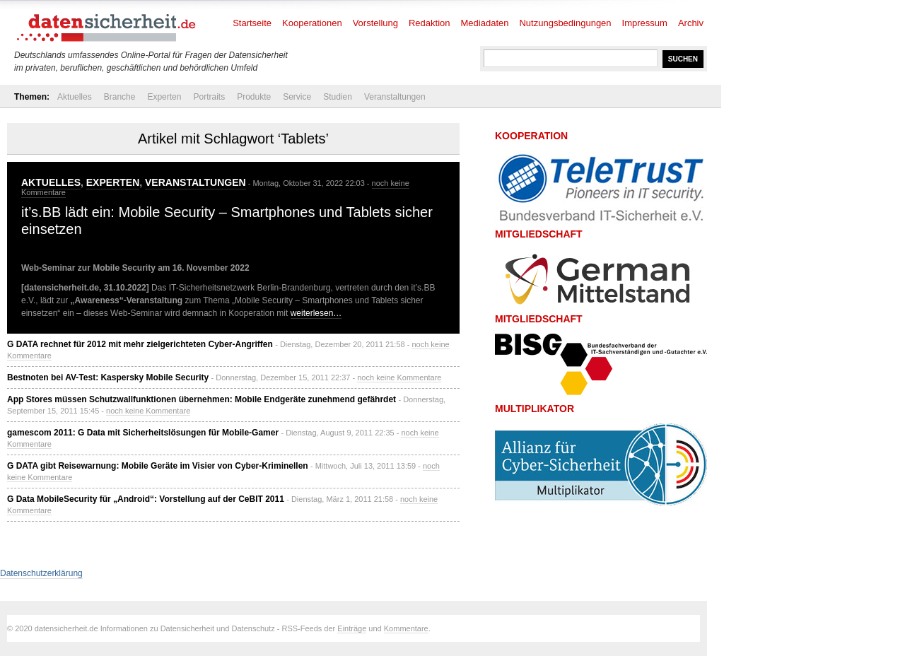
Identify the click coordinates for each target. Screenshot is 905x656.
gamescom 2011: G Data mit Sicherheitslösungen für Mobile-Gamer (143, 433)
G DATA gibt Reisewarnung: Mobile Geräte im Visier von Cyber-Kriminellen (157, 466)
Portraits (209, 97)
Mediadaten (485, 23)
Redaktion (429, 23)
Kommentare (406, 628)
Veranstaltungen (395, 97)
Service (297, 97)
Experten (164, 97)
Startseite (252, 23)
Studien (337, 97)
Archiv (690, 23)
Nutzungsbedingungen (565, 23)
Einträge (351, 628)
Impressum (644, 23)
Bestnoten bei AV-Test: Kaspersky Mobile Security (108, 377)
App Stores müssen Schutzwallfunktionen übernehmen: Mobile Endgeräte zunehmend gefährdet (201, 399)
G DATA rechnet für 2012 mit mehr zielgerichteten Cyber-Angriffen (140, 344)
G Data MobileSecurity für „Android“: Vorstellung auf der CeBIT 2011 (145, 499)
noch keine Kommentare (399, 377)
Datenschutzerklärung (41, 573)
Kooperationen (312, 23)
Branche (120, 97)
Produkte (254, 97)
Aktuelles (74, 97)
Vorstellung (375, 23)
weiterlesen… (316, 313)
